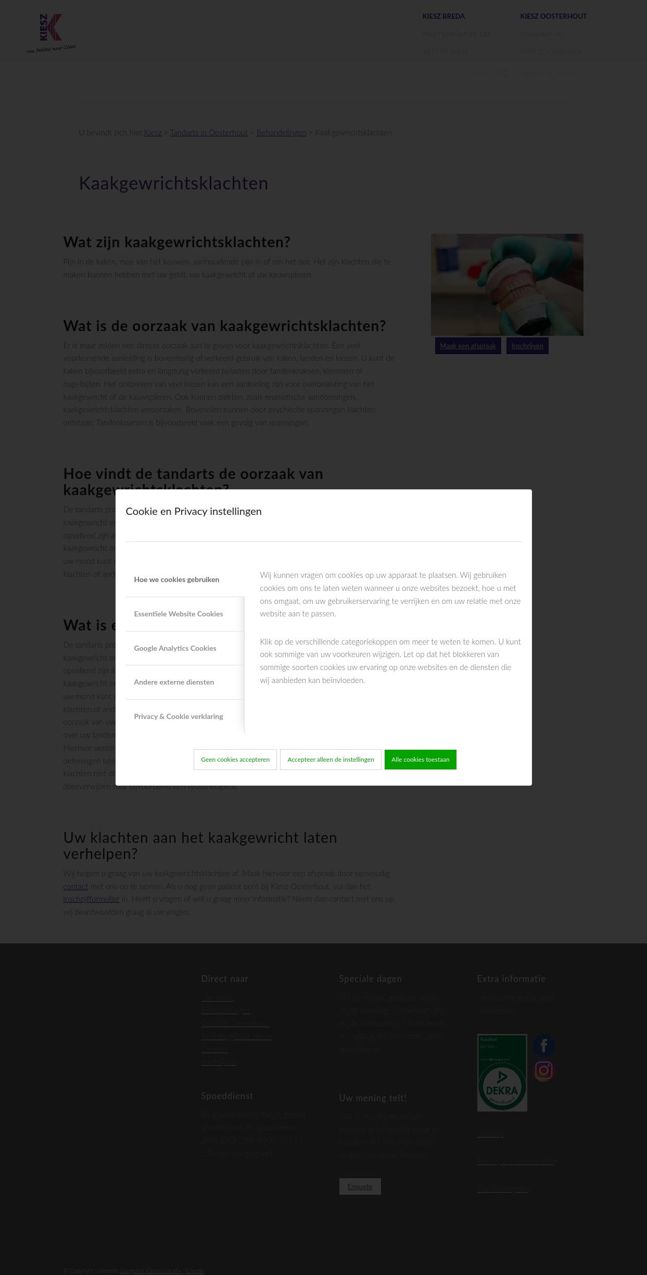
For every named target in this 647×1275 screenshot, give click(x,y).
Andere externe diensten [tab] (174, 681)
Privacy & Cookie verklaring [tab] (178, 716)
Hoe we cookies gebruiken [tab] (177, 579)
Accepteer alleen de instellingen (331, 759)
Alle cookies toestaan (420, 759)
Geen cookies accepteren (235, 759)
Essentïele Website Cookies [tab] (178, 613)
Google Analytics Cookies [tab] (175, 647)
